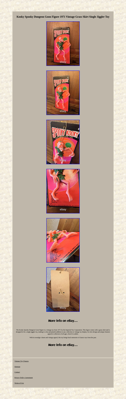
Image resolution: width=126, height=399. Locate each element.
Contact (17, 372)
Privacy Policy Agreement (24, 378)
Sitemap (17, 367)
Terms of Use (19, 383)
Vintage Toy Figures (22, 361)
